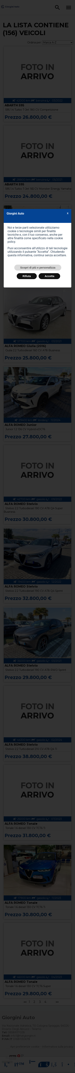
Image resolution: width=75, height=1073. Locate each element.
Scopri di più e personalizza (38, 267)
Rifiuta (27, 276)
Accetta (49, 276)
